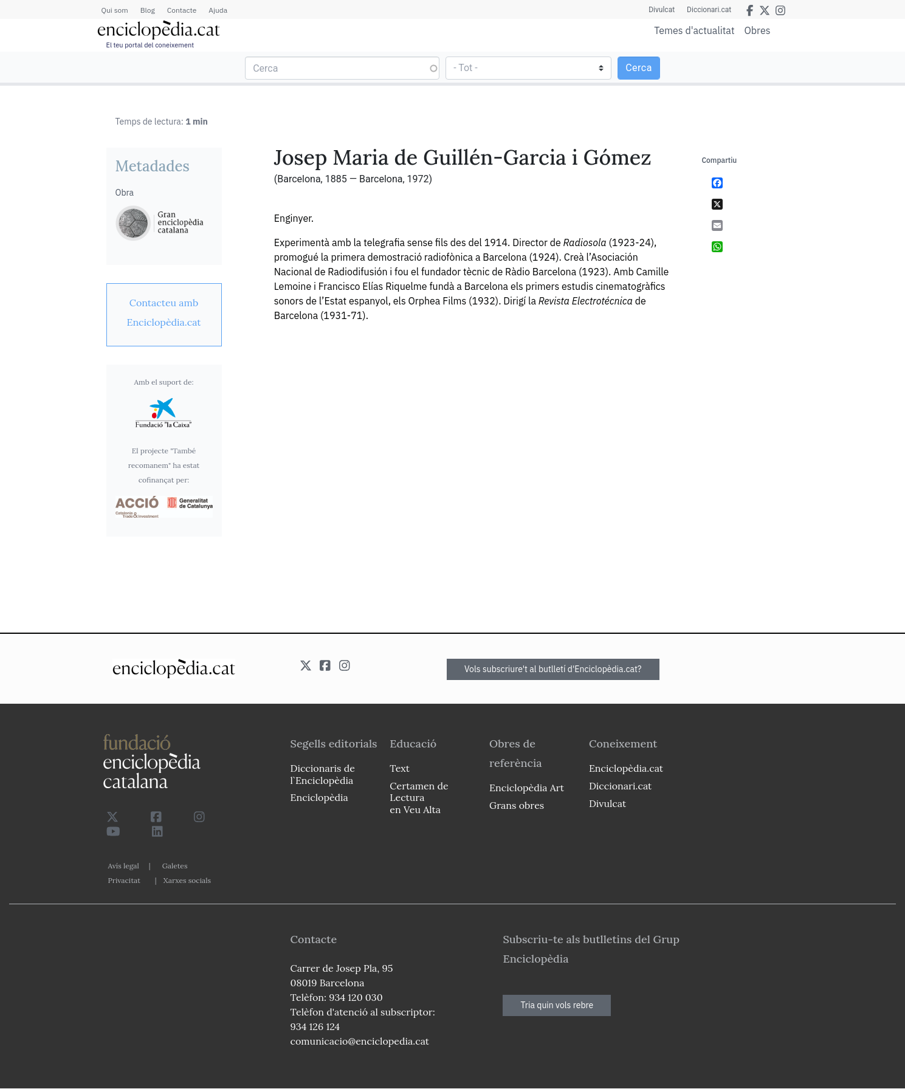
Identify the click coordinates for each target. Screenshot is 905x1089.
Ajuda (217, 10)
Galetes (175, 865)
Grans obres (516, 805)
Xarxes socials (187, 880)
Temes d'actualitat (694, 30)
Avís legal (123, 865)
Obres (758, 30)
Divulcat (662, 9)
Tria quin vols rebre (556, 1005)
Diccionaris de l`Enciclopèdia (323, 774)
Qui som (115, 10)
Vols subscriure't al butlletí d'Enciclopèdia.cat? (553, 669)
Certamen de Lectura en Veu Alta (419, 797)
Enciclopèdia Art (526, 788)
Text (400, 768)
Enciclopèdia (319, 797)
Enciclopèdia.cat (626, 768)
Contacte (181, 10)
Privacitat (124, 880)
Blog (147, 10)
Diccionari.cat (709, 9)
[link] (164, 312)
